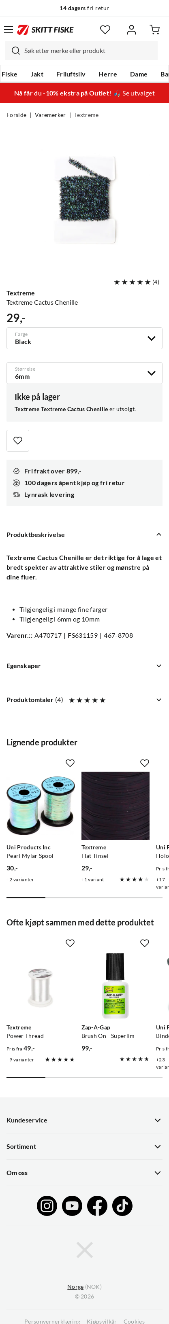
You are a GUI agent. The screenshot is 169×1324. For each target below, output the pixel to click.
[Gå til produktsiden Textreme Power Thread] (40, 986)
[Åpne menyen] (8, 29)
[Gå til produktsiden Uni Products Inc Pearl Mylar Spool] (40, 806)
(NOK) (84, 1287)
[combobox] (81, 50)
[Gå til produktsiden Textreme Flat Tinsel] (115, 806)
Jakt (37, 74)
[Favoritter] (105, 29)
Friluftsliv (71, 74)
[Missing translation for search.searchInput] (12, 50)
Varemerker (50, 115)
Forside (16, 115)
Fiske (10, 74)
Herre (107, 74)
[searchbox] (89, 50)
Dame (139, 74)
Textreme (86, 115)
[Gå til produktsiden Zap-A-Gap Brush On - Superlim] (115, 986)
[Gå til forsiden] (45, 29)
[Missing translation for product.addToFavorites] (17, 441)
